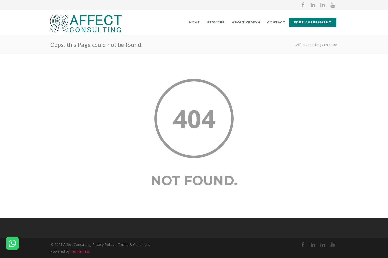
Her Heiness (80, 251)
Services (215, 22)
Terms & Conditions (134, 244)
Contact (276, 22)
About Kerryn (246, 22)
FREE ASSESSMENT (312, 22)
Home (194, 22)
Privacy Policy (103, 244)
